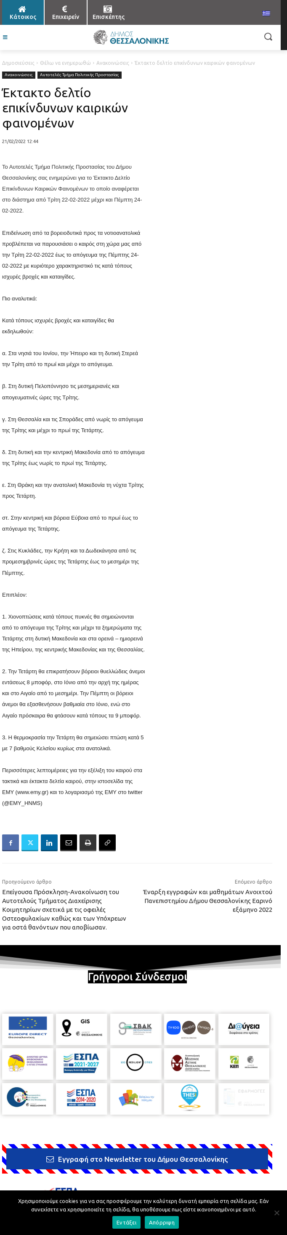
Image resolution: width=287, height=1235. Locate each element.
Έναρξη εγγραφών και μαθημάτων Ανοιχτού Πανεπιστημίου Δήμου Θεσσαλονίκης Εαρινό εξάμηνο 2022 (207, 900)
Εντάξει (126, 1222)
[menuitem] (266, 14)
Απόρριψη (162, 1222)
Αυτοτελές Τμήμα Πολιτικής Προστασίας (79, 75)
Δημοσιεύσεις (18, 63)
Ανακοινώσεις (112, 63)
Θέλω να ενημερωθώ (65, 63)
